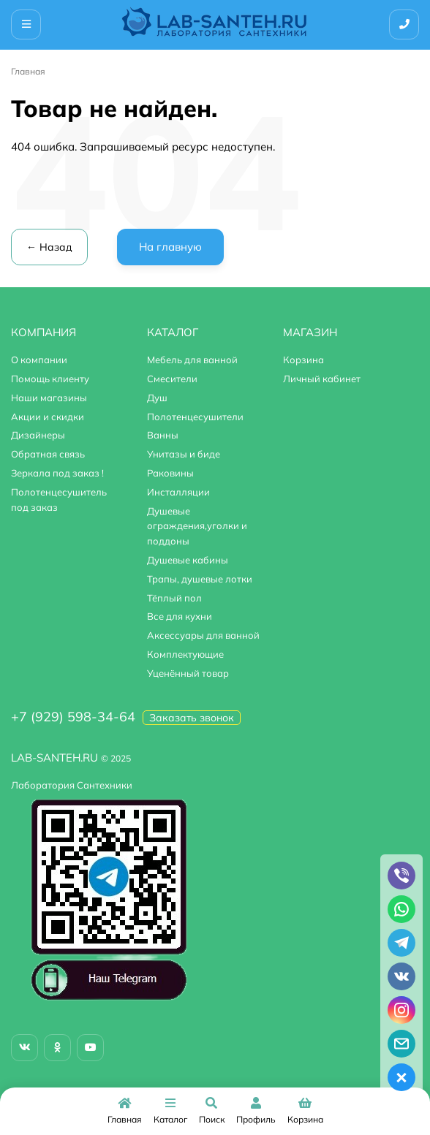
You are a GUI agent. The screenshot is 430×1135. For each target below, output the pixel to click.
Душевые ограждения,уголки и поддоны (197, 526)
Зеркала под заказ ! (57, 473)
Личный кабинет (322, 378)
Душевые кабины (187, 560)
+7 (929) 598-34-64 (73, 716)
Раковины (170, 473)
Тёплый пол (174, 598)
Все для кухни (179, 616)
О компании (39, 359)
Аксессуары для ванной (203, 635)
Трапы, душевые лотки (199, 579)
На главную (170, 247)
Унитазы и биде (183, 454)
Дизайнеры (38, 435)
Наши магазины (49, 397)
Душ (157, 397)
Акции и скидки (47, 416)
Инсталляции (178, 492)
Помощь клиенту (50, 378)
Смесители (172, 378)
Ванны (162, 435)
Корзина (303, 359)
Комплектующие (185, 654)
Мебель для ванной (192, 359)
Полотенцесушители (195, 416)
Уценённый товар (188, 673)
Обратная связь (48, 454)
